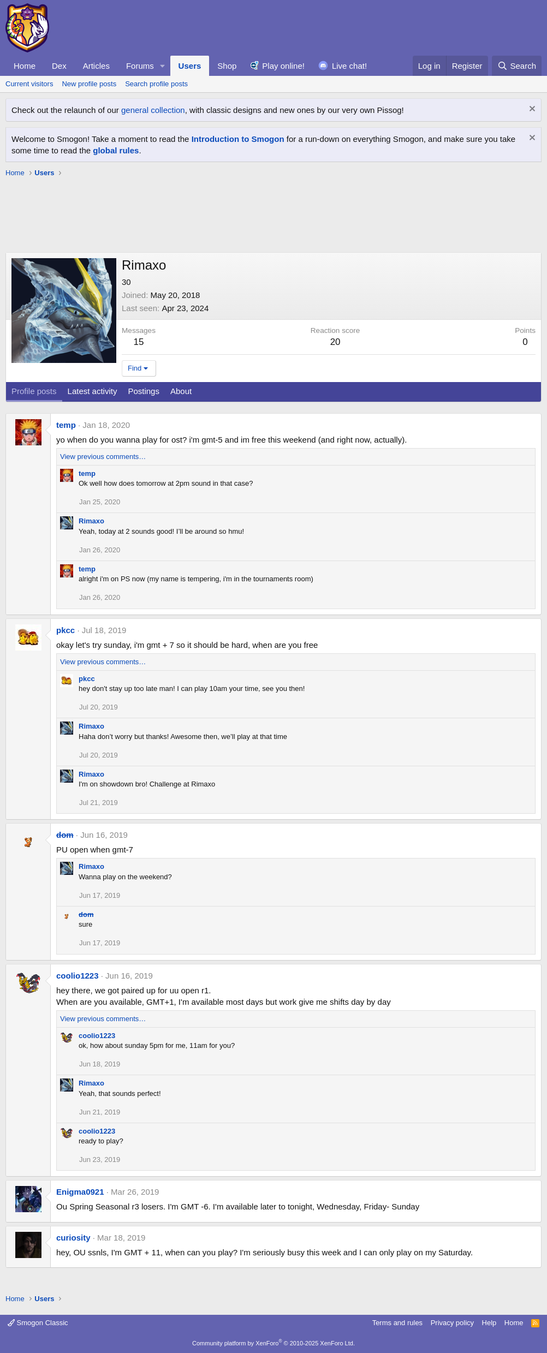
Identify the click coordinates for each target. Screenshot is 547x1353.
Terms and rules (397, 1323)
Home (24, 65)
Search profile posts (156, 84)
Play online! (283, 65)
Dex (59, 65)
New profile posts (89, 84)
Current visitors (29, 84)
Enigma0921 (80, 1191)
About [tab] (181, 391)
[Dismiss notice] (531, 110)
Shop (226, 65)
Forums (140, 65)
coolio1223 (77, 975)
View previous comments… (103, 456)
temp (66, 425)
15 (139, 342)
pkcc (65, 630)
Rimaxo (91, 521)
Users (190, 65)
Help (489, 1323)
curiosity (73, 1237)
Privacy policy (452, 1323)
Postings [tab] (143, 391)
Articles (96, 65)
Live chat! (349, 65)
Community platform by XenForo (273, 1343)
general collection (153, 110)
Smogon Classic (38, 1323)
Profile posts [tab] (34, 391)
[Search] (517, 66)
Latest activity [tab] (92, 391)
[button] (162, 66)
